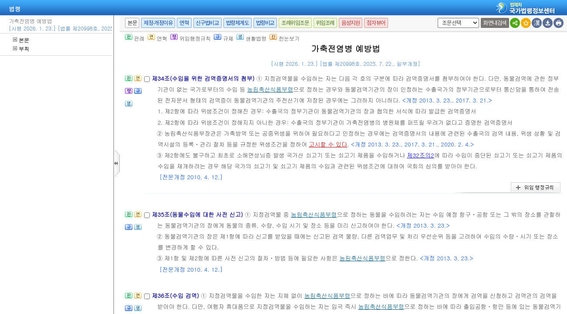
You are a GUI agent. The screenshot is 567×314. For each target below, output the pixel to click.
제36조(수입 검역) (176, 295)
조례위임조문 (295, 23)
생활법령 (251, 38)
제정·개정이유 (158, 23)
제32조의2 (420, 155)
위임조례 (325, 23)
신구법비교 (207, 23)
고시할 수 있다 (328, 144)
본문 (21, 40)
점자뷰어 (376, 23)
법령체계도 (237, 23)
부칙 (21, 48)
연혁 (184, 23)
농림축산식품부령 (270, 89)
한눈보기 (285, 38)
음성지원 (350, 23)
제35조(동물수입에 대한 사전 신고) (198, 214)
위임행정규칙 (190, 38)
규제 (223, 38)
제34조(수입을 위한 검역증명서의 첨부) (204, 78)
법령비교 (265, 23)
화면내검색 (494, 23)
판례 (135, 38)
